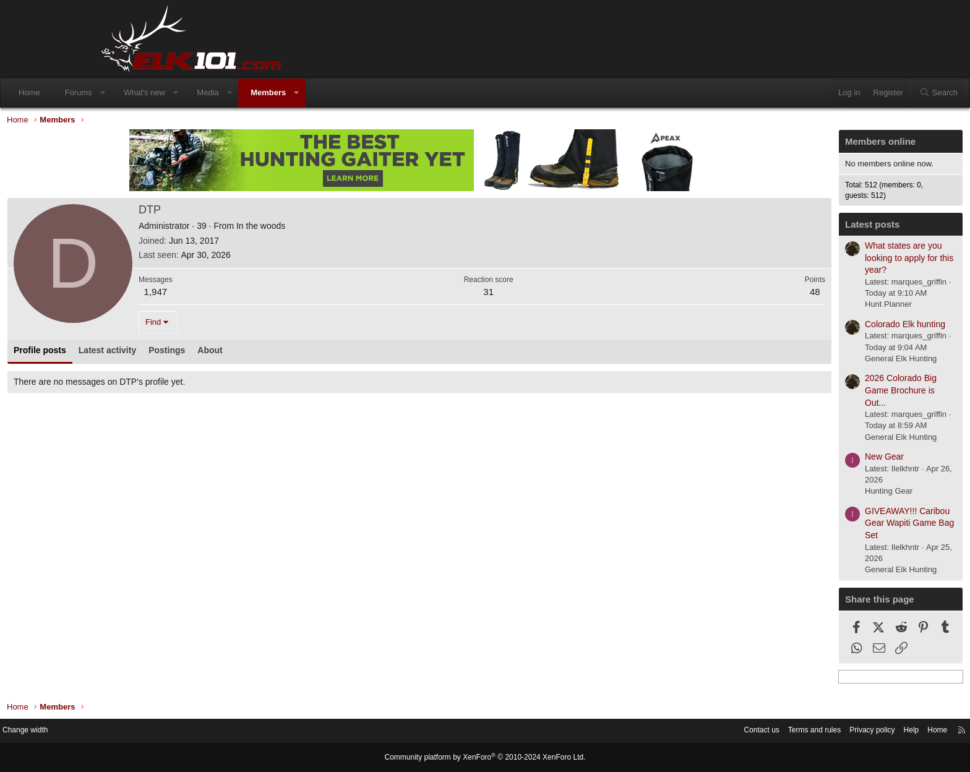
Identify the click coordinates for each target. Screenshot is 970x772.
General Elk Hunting (802, 361)
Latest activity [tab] (205, 353)
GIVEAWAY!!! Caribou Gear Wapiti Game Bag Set (811, 526)
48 (716, 295)
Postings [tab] (265, 353)
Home (124, 92)
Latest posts (774, 227)
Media (303, 92)
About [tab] (308, 353)
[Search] (843, 93)
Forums (173, 92)
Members (363, 92)
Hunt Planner (789, 307)
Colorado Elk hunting (806, 327)
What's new (239, 92)
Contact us (643, 731)
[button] (198, 93)
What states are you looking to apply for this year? (810, 261)
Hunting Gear (790, 494)
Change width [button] (132, 731)
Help (804, 731)
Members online (782, 144)
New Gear (785, 460)
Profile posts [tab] (138, 353)
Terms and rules (699, 731)
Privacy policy (761, 731)
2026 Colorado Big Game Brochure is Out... (802, 393)
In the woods (359, 229)
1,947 (254, 295)
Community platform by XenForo (485, 757)
